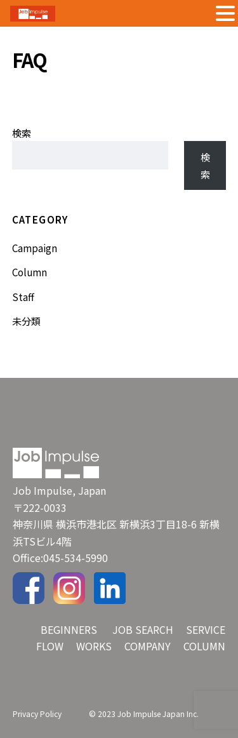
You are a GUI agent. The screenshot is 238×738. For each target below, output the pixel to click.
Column (29, 272)
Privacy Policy (37, 713)
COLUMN (204, 646)
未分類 (26, 321)
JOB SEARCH (142, 629)
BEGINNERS (69, 629)
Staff (23, 297)
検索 (21, 133)
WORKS (94, 646)
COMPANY (147, 646)
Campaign (34, 248)
